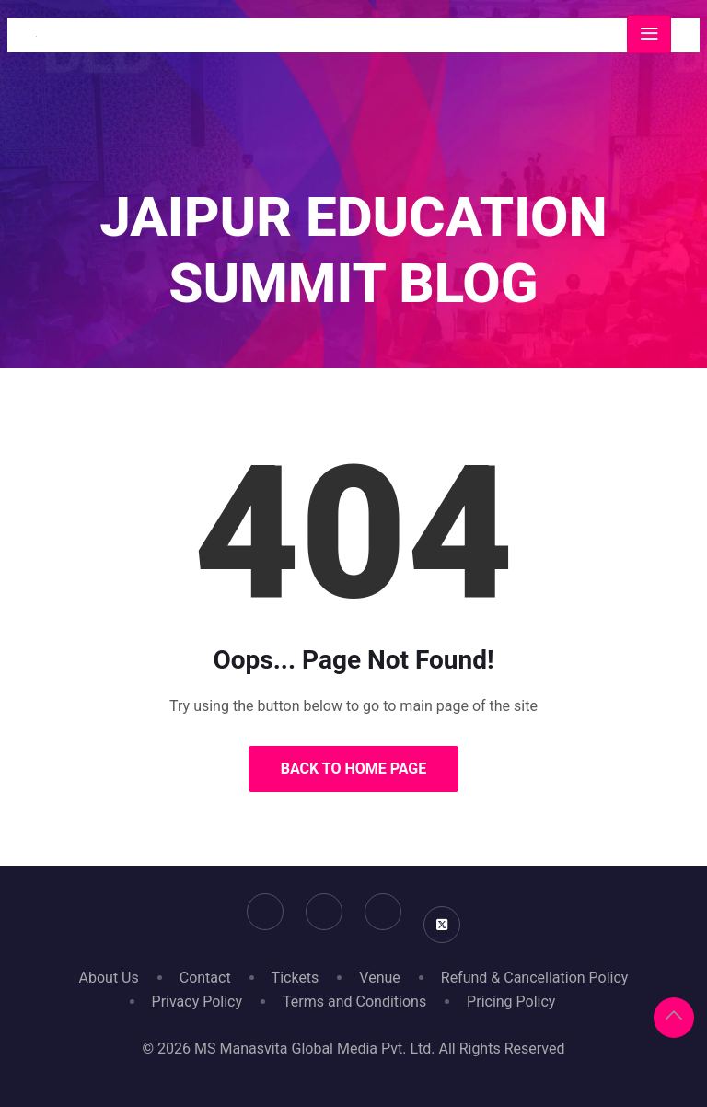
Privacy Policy (197, 1001)
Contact (205, 977)
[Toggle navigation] (649, 34)
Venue (379, 977)
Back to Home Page (354, 768)
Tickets (295, 977)
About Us (109, 977)
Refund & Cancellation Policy (535, 977)
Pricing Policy (511, 1001)
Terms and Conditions (354, 1001)
